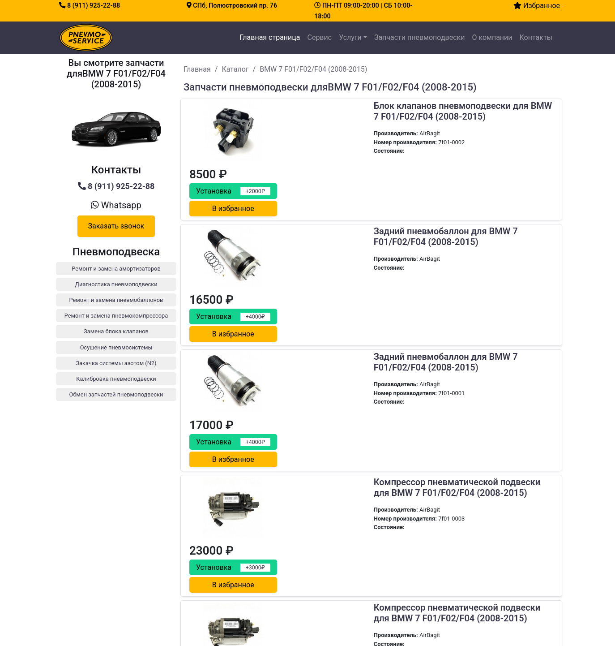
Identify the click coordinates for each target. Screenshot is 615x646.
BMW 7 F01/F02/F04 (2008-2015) (313, 69)
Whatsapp (116, 205)
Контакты (536, 37)
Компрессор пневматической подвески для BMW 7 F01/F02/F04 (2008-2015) (367, 317)
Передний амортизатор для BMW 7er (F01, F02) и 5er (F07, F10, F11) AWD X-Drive (363, 460)
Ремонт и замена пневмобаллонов (479, 556)
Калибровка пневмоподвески (472, 610)
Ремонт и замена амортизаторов (476, 535)
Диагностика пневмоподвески (473, 546)
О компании (492, 37)
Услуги (350, 37)
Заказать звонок (116, 226)
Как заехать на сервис (107, 590)
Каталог (235, 69)
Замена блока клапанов (464, 578)
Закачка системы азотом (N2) (472, 599)
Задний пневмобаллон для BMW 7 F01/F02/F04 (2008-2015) (356, 180)
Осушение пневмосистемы (468, 589)
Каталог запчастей (333, 556)
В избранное (513, 148)
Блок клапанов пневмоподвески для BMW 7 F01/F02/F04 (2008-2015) (361, 111)
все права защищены (343, 634)
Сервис (319, 37)
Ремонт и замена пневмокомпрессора (484, 567)
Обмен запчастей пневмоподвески (479, 621)
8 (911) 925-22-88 (89, 5)
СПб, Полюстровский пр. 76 (232, 5)
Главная (197, 69)
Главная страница (271, 37)
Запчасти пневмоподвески (419, 37)
